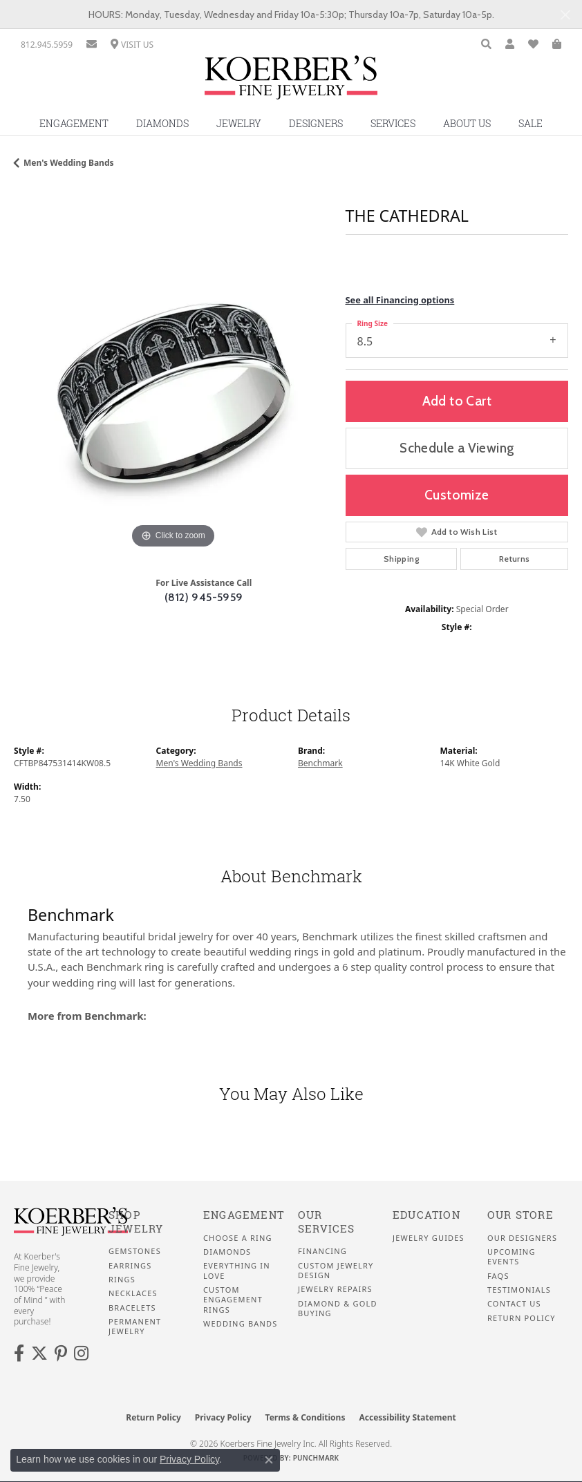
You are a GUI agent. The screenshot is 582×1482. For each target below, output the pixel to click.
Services (392, 123)
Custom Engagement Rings (233, 1300)
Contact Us (514, 1304)
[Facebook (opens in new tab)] (19, 1353)
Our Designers (522, 1238)
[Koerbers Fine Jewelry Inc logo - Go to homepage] (291, 82)
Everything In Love (236, 1270)
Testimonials (519, 1290)
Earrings (130, 1266)
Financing (322, 1251)
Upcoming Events (511, 1256)
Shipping (401, 558)
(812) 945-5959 (204, 597)
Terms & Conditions (305, 1417)
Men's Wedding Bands (69, 163)
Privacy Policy (223, 1417)
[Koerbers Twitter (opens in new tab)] (39, 1353)
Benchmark (320, 763)
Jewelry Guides (428, 1238)
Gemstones (135, 1251)
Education (426, 1215)
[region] (173, 393)
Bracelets (132, 1308)
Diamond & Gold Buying (337, 1308)
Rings (122, 1279)
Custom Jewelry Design (335, 1270)
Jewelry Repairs (335, 1289)
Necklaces (133, 1293)
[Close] (565, 14)
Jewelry (238, 123)
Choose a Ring (237, 1238)
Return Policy (521, 1318)
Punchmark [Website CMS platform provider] (316, 1458)
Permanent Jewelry (135, 1326)
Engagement (74, 123)
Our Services (326, 1222)
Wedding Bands (240, 1324)
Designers (316, 123)
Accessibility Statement (407, 1417)
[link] (47, 44)
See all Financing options (400, 300)
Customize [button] (456, 494)
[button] (486, 44)
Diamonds (162, 123)
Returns (514, 558)
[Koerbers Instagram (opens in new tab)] (81, 1353)
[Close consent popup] (269, 1460)
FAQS (498, 1276)
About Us (467, 123)
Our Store (520, 1215)
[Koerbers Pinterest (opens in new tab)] (61, 1353)
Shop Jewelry (136, 1222)
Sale (530, 123)
